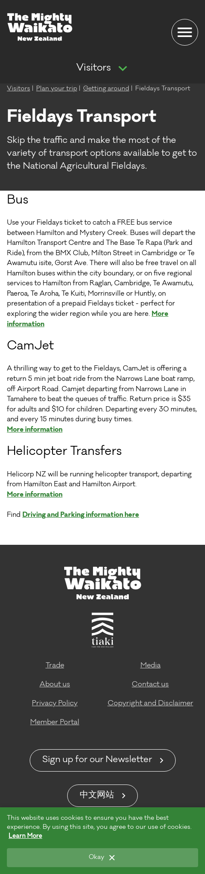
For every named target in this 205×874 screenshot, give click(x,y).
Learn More (25, 837)
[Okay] (102, 857)
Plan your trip (56, 89)
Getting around (106, 89)
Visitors (93, 68)
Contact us (150, 684)
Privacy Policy (55, 703)
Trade (55, 665)
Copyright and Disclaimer (150, 703)
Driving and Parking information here (80, 515)
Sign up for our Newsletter (97, 760)
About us (55, 684)
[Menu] (184, 32)
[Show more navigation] (123, 69)
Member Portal (54, 722)
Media (150, 665)
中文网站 (97, 795)
